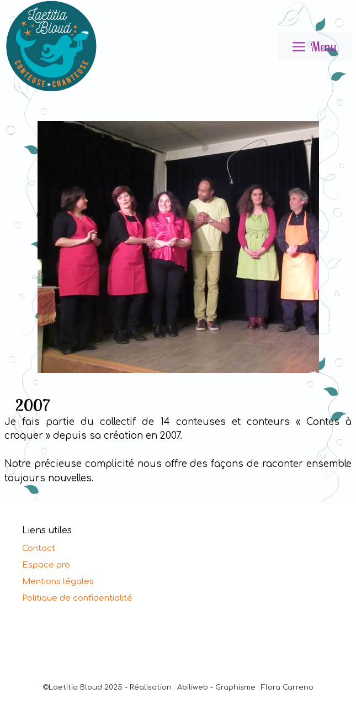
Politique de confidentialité (77, 598)
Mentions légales (58, 581)
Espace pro (46, 565)
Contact (38, 548)
